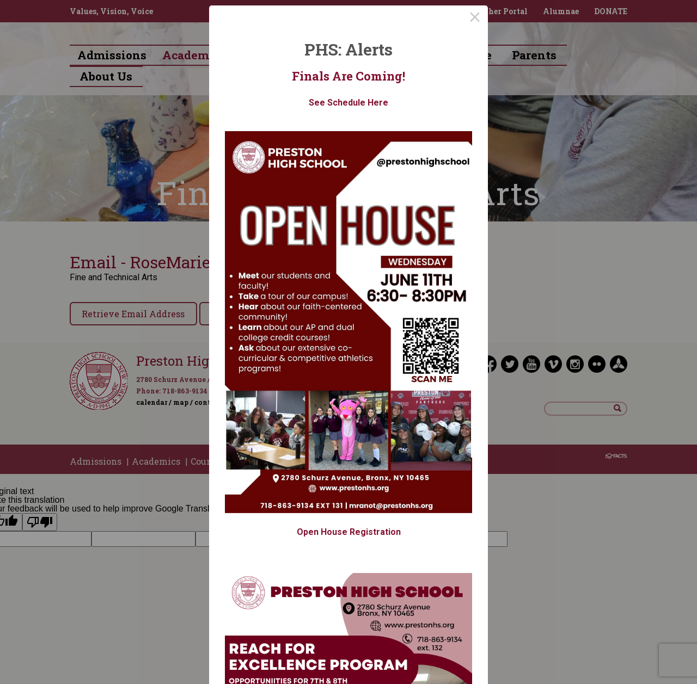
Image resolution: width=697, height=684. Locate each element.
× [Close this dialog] (474, 18)
